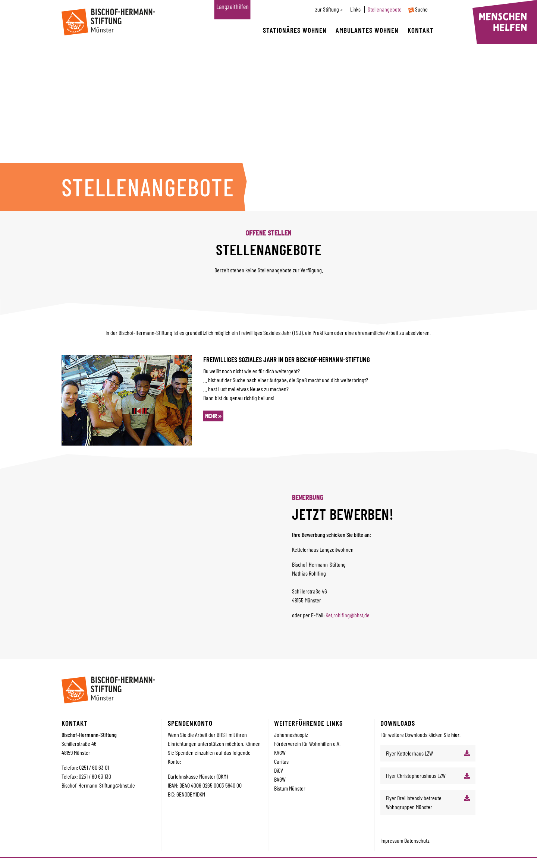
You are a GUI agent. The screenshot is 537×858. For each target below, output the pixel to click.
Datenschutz (417, 840)
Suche (418, 9)
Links (355, 9)
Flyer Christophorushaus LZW (416, 775)
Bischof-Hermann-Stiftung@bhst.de (98, 785)
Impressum (392, 840)
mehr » (213, 415)
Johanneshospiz (291, 734)
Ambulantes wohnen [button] (367, 30)
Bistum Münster (289, 788)
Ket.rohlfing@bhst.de (348, 614)
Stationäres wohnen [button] (295, 30)
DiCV (278, 770)
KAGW (280, 752)
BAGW (280, 779)
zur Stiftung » (329, 9)
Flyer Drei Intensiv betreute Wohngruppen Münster (414, 802)
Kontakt (421, 30)
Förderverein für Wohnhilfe (301, 743)
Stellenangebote (385, 9)
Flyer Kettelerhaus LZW (409, 753)
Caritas (281, 761)
